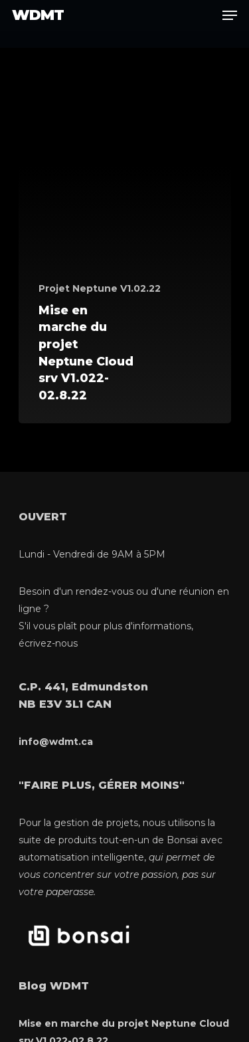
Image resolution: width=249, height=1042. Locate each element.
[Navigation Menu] (229, 15)
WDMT (38, 15)
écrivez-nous (48, 643)
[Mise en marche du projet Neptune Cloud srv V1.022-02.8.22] (125, 251)
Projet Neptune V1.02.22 (100, 288)
